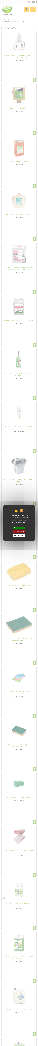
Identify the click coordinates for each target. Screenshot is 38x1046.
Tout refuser (19, 531)
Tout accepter (19, 528)
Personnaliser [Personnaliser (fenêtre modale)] (19, 535)
